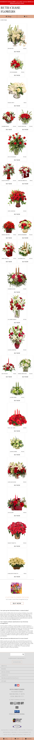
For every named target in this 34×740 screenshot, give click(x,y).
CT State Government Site (24, 732)
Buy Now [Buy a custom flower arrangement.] (17, 603)
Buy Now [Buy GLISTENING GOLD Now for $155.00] (25, 261)
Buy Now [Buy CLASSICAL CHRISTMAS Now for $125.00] (17, 353)
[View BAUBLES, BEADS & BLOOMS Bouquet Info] (25, 364)
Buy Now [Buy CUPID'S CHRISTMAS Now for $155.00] (17, 214)
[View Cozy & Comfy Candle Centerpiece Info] (17, 500)
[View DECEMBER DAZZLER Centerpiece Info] (17, 276)
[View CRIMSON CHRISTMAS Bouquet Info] (9, 225)
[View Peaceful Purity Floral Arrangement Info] (17, 90)
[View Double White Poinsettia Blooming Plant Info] (17, 561)
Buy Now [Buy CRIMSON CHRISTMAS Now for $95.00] (9, 238)
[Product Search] (17, 654)
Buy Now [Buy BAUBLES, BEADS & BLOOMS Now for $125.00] (25, 377)
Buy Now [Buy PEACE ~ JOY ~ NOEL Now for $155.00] (17, 431)
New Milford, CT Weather (9, 732)
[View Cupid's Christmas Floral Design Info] (17, 198)
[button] (17, 711)
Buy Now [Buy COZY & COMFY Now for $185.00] (17, 516)
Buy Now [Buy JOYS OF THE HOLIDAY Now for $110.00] (17, 160)
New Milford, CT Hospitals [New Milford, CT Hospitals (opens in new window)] (26, 730)
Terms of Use (27, 734)
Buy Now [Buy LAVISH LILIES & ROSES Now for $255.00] (17, 485)
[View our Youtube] (18, 686)
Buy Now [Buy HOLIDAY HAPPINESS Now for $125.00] (9, 184)
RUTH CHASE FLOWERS (10, 10)
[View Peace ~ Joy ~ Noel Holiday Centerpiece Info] (17, 415)
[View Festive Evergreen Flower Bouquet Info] (17, 62)
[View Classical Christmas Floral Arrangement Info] (17, 337)
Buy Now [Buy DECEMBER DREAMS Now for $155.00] (9, 129)
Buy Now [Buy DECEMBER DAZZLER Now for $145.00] (17, 292)
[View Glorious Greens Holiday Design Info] (17, 442)
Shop (8, 16)
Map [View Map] (17, 739)
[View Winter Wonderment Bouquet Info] (25, 225)
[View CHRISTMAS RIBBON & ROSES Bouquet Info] (25, 171)
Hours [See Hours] (28, 739)
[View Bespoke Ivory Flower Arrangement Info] (17, 36)
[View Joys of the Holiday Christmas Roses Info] (17, 144)
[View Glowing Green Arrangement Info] (17, 388)
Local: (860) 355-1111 (17, 696)
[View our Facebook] (16, 686)
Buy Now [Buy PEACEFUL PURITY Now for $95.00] (17, 106)
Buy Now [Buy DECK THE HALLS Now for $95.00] (9, 377)
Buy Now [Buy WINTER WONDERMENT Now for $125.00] (25, 238)
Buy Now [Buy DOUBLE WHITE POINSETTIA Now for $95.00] (17, 577)
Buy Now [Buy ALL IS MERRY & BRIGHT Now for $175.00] (17, 322)
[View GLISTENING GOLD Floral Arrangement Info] (25, 249)
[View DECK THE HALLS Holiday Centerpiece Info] (9, 364)
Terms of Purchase (17, 734)
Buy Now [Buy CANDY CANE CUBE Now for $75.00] (9, 261)
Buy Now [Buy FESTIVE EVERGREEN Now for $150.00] (17, 75)
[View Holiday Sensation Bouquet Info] (25, 117)
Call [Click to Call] (5, 739)
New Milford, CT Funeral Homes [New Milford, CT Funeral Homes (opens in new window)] (9, 730)
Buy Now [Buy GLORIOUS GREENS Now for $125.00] (17, 455)
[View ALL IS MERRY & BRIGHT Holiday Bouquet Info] (17, 307)
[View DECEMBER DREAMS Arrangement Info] (9, 117)
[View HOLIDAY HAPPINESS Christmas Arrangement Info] (9, 171)
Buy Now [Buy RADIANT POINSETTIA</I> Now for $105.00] (17, 546)
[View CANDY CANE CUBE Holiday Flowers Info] (9, 249)
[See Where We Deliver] (17, 662)
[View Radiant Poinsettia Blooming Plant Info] (17, 530)
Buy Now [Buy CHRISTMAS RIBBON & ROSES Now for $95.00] (25, 184)
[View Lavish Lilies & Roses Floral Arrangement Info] (17, 469)
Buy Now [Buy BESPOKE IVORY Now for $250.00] (17, 51)
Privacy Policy (7, 734)
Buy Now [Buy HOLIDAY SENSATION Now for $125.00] (25, 129)
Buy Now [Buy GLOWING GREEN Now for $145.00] (17, 400)
